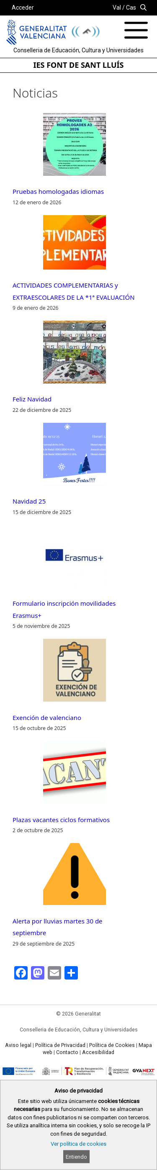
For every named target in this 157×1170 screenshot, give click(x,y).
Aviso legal (18, 1045)
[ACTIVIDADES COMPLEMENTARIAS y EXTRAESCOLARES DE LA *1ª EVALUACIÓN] (74, 244)
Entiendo (76, 1157)
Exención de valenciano (47, 717)
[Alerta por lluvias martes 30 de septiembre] (74, 876)
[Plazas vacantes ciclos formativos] (74, 774)
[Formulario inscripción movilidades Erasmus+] (74, 558)
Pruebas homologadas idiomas (58, 191)
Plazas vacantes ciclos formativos (61, 819)
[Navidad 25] (74, 456)
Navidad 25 (29, 501)
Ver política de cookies (78, 1144)
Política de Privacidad (60, 1045)
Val (117, 7)
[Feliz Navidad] (74, 354)
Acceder (23, 7)
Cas (131, 7)
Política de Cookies (112, 1045)
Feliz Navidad (32, 399)
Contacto (67, 1052)
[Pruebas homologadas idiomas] (74, 146)
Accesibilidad (98, 1052)
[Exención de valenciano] (74, 672)
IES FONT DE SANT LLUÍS (78, 65)
